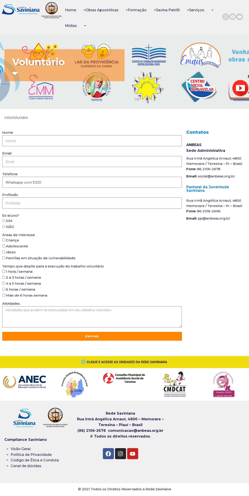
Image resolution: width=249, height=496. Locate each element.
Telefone (10, 174)
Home (70, 10)
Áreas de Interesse (18, 235)
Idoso (11, 252)
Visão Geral (20, 449)
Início (8, 118)
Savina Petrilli (168, 10)
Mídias (71, 26)
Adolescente (17, 246)
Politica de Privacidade (31, 455)
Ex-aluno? (10, 215)
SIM (9, 221)
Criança (12, 240)
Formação (137, 10)
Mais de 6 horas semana (26, 295)
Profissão (10, 195)
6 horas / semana (20, 289)
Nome (7, 132)
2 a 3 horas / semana (23, 277)
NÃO (10, 227)
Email (7, 153)
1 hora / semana (19, 271)
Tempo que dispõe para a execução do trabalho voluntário (53, 266)
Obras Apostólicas (102, 10)
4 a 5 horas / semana (23, 283)
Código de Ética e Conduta (35, 460)
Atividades (11, 303)
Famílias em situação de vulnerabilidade (40, 258)
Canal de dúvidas (26, 466)
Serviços (196, 10)
